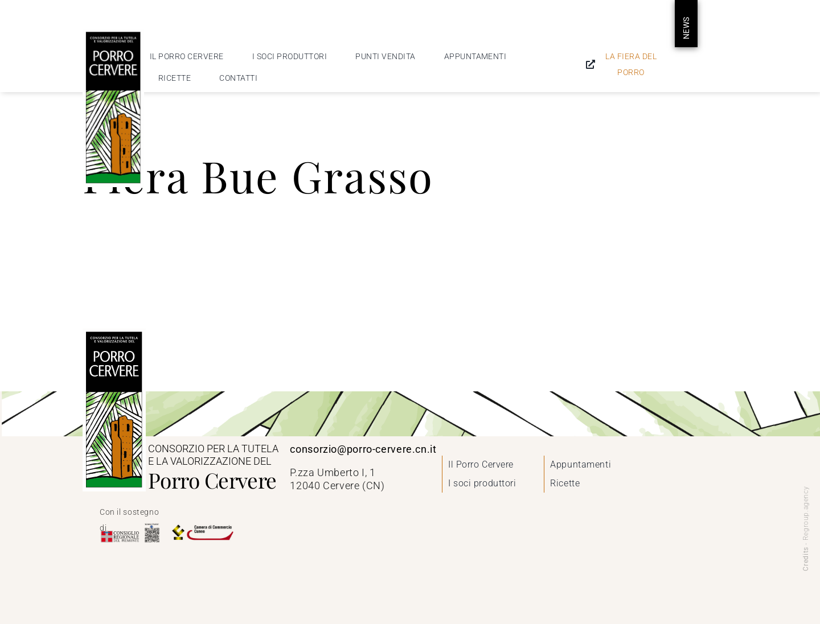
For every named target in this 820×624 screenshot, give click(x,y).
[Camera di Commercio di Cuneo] (202, 527)
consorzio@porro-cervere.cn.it (363, 449)
